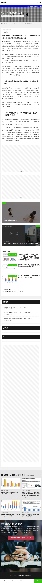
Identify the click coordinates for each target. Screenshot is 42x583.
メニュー (21, 581)
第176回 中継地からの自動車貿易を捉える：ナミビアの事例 (29, 276)
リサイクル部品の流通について (27, 23)
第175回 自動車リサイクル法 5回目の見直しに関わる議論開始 (31, 515)
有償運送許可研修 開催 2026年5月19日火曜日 (15, 307)
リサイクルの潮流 (13, 254)
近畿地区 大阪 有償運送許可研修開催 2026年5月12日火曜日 (18, 318)
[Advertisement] (21, 157)
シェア (12, 581)
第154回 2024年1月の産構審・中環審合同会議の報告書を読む (29, 266)
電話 (29, 581)
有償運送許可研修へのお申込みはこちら (21, 538)
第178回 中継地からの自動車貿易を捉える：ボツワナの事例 (17, 312)
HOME (3, 23)
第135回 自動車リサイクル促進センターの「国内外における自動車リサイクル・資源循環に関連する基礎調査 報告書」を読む (29, 256)
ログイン (15, 291)
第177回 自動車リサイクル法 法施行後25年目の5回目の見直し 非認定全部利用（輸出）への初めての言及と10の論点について (31, 495)
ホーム (4, 581)
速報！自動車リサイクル (17, 15)
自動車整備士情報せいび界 (25, 575)
